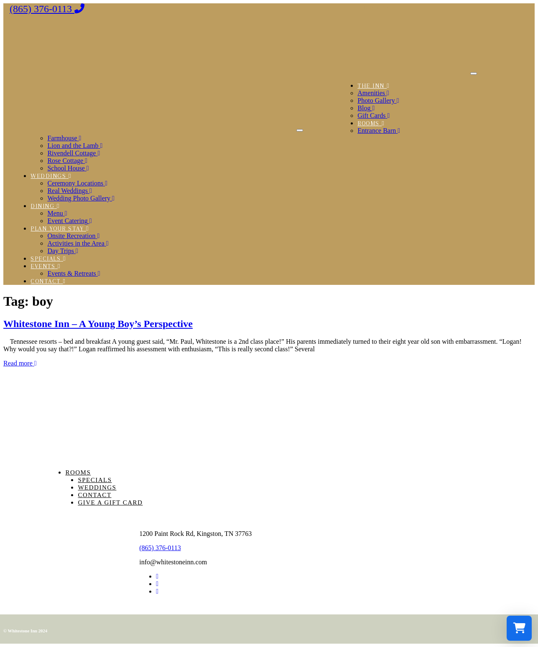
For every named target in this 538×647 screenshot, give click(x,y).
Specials (95, 480)
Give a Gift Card (110, 502)
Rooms (78, 472)
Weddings (97, 487)
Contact (94, 495)
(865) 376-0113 (160, 547)
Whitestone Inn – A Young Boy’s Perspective (98, 323)
